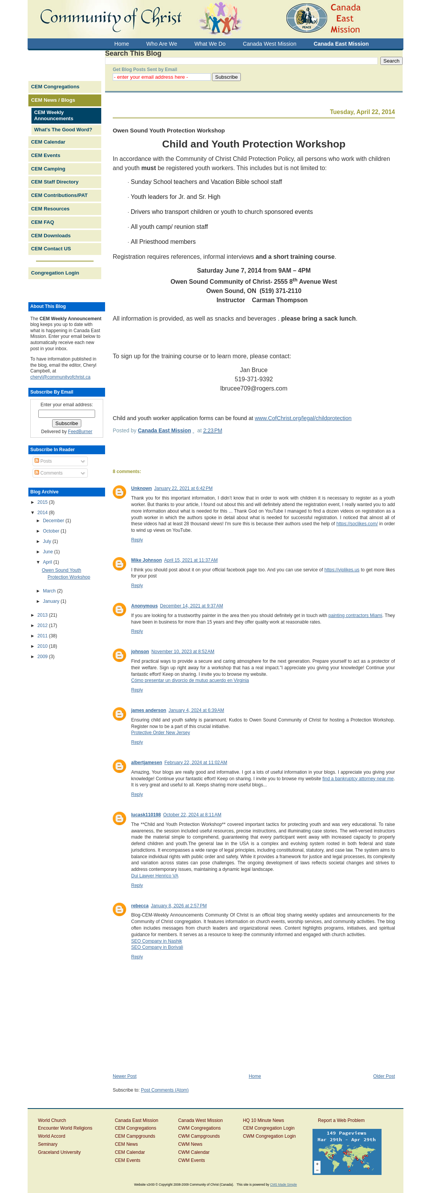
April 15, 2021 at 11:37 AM (191, 560)
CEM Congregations (55, 86)
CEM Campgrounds (135, 1136)
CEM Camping (48, 169)
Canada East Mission (136, 1120)
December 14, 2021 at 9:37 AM (191, 606)
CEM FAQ (42, 222)
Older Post (384, 1076)
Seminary (48, 1144)
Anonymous (144, 606)
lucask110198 (146, 814)
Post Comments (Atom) (165, 1090)
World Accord (51, 1136)
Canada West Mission (200, 1120)
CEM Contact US (51, 249)
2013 (43, 615)
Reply (137, 540)
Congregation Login (55, 273)
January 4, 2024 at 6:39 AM (196, 710)
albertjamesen (146, 762)
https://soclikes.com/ (357, 523)
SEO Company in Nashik (156, 941)
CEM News (126, 1144)
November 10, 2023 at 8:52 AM (182, 651)
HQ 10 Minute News (263, 1120)
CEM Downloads (51, 235)
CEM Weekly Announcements (53, 115)
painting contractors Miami (355, 615)
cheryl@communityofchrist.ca (60, 377)
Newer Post (125, 1076)
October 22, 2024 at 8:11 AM (192, 814)
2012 (43, 625)
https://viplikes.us (341, 570)
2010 (43, 646)
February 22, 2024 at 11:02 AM (196, 762)
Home (255, 1076)
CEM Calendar (48, 142)
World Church (52, 1120)
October (52, 531)
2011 (43, 636)
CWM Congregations (199, 1128)
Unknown (141, 488)
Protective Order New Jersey (160, 732)
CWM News (190, 1144)
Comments (49, 473)
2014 (43, 512)
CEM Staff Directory (55, 182)
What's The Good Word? (63, 129)
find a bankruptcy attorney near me (358, 778)
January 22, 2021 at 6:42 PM (183, 488)
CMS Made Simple (283, 1184)
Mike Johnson (146, 560)
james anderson (148, 710)
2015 (43, 502)
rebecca (139, 905)
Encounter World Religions (65, 1128)
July (48, 541)
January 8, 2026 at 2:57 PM (179, 905)
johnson (140, 651)
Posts (43, 461)
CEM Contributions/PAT (59, 195)
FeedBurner (80, 431)
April (48, 562)
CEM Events (45, 155)
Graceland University (59, 1152)
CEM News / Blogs (53, 100)
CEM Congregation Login (268, 1128)
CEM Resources (50, 209)
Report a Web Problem (341, 1120)
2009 (43, 656)
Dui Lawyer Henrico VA (154, 876)
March (50, 591)
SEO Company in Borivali (157, 947)
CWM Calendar (193, 1152)
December (54, 520)
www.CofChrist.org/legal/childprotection (303, 418)
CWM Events (191, 1160)
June (48, 551)
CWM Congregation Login (269, 1136)
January (52, 601)
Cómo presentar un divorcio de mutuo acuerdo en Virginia (190, 680)
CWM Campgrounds (199, 1136)
